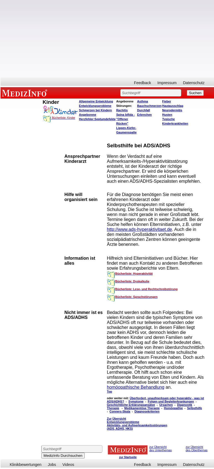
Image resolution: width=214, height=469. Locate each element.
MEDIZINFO (26, 92)
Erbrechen (144, 114)
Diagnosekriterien (147, 411)
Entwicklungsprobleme (95, 105)
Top (109, 391)
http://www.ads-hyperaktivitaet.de (139, 229)
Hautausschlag (172, 105)
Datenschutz (194, 83)
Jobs (52, 464)
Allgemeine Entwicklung (96, 101)
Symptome (136, 401)
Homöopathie (173, 408)
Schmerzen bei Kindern (95, 110)
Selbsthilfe (194, 408)
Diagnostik (184, 404)
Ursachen (166, 404)
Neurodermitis (172, 110)
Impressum (167, 83)
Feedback (142, 83)
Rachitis (122, 110)
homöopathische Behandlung (135, 387)
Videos (68, 464)
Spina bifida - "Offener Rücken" (125, 119)
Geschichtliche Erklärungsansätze (131, 404)
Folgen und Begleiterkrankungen (171, 401)
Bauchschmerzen (149, 105)
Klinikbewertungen (25, 464)
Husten (167, 114)
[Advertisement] (107, 39)
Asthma (142, 101)
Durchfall (143, 110)
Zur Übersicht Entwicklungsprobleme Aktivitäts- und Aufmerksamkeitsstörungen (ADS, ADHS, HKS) (137, 423)
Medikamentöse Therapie (142, 408)
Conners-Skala (119, 411)
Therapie (113, 408)
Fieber (166, 101)
